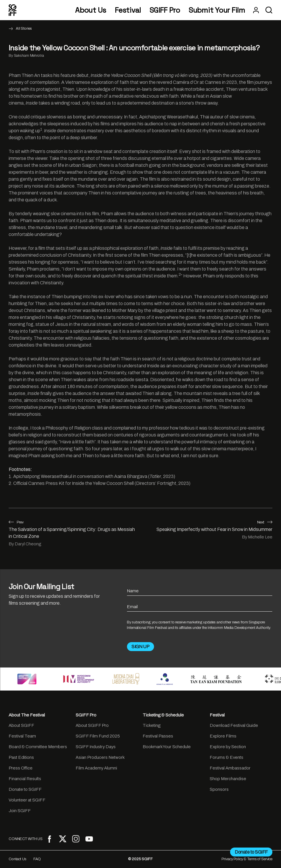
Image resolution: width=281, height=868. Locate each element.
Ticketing (151, 725)
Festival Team (22, 736)
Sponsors (219, 789)
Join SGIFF (20, 810)
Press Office (21, 768)
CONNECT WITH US (26, 839)
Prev (16, 522)
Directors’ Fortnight (156, 483)
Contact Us (17, 859)
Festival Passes (158, 736)
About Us (90, 10)
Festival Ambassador (230, 768)
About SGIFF (21, 725)
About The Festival (27, 715)
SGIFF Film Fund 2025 (98, 736)
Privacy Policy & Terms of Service (246, 859)
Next (264, 522)
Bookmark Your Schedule (167, 746)
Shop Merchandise (228, 778)
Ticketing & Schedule (163, 715)
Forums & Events (226, 757)
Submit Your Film (217, 10)
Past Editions (21, 757)
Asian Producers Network (100, 757)
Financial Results (25, 778)
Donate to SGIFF (25, 789)
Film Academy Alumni (96, 768)
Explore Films (223, 736)
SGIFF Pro (165, 10)
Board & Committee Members (38, 746)
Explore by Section (228, 746)
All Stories (24, 29)
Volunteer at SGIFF (27, 800)
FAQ (37, 859)
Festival (128, 10)
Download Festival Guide (234, 725)
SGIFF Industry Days (96, 746)
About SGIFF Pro (92, 725)
